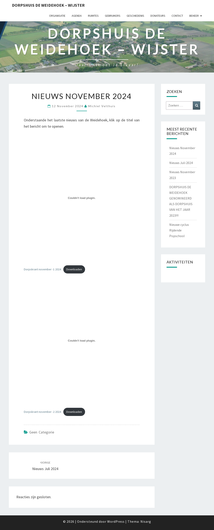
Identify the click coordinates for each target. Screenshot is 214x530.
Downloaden (74, 269)
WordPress (116, 521)
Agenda (77, 16)
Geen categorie (41, 432)
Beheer (194, 16)
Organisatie (57, 16)
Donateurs (157, 16)
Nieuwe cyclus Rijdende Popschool (179, 230)
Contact (177, 16)
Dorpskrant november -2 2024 (42, 412)
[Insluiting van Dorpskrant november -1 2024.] (82, 198)
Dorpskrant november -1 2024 (42, 269)
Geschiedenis (135, 16)
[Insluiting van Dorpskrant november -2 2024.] (82, 340)
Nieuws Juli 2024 (181, 163)
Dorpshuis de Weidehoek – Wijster (48, 5)
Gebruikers (112, 16)
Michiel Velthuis (102, 106)
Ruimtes (93, 16)
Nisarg (145, 521)
